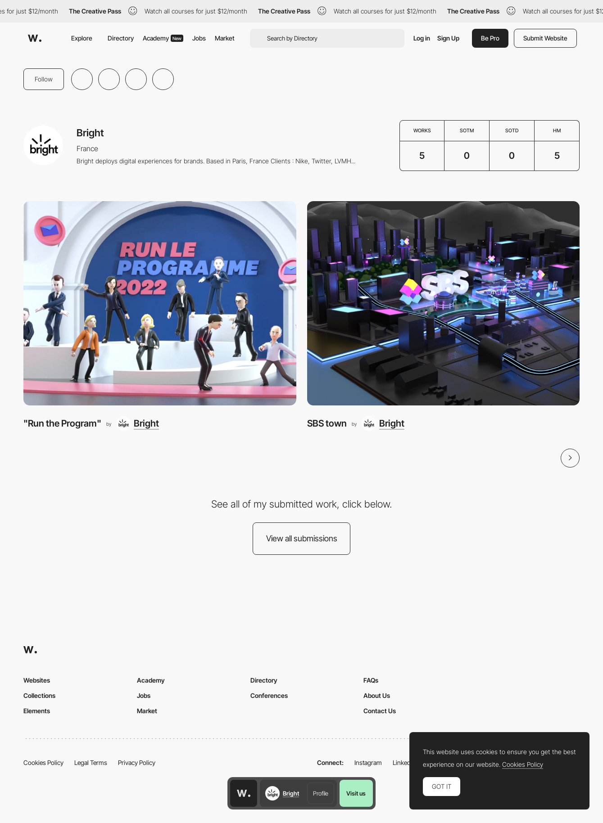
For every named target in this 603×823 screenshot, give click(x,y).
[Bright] (137, 423)
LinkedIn (404, 762)
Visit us (356, 793)
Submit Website (545, 38)
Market (225, 38)
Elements (36, 711)
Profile (320, 793)
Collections (39, 695)
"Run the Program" (62, 423)
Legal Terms (90, 762)
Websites (36, 680)
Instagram (368, 762)
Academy (163, 38)
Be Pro (490, 38)
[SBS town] (443, 303)
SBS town (327, 423)
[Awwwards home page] (243, 793)
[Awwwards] (34, 38)
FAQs (370, 680)
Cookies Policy (43, 762)
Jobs (199, 38)
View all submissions (301, 538)
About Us (376, 695)
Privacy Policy (136, 762)
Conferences (269, 695)
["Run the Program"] (159, 303)
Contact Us (379, 711)
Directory (121, 38)
